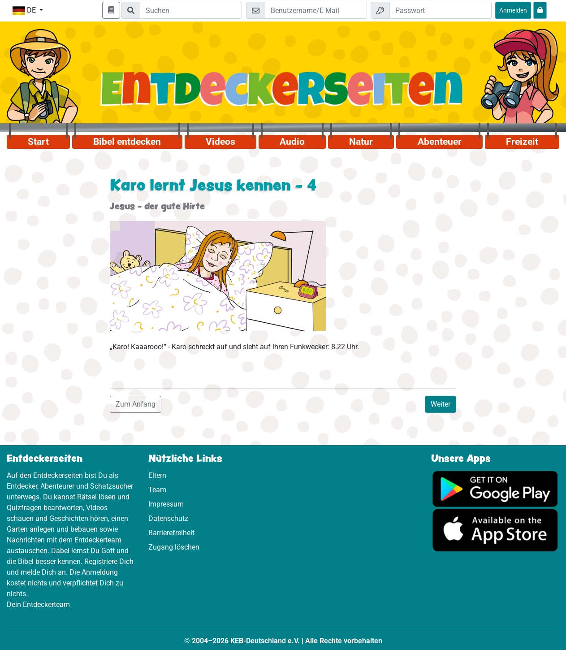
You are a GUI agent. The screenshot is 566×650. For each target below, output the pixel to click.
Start (38, 141)
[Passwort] (440, 10)
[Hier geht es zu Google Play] (495, 488)
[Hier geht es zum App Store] (495, 530)
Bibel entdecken (127, 141)
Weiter (440, 404)
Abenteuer (440, 141)
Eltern (157, 475)
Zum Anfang (136, 404)
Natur (361, 141)
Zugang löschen (173, 547)
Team (157, 489)
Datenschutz (168, 518)
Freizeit (522, 141)
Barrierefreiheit (171, 533)
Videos (220, 141)
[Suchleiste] (191, 10)
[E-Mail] (316, 10)
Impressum (166, 504)
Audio (292, 141)
